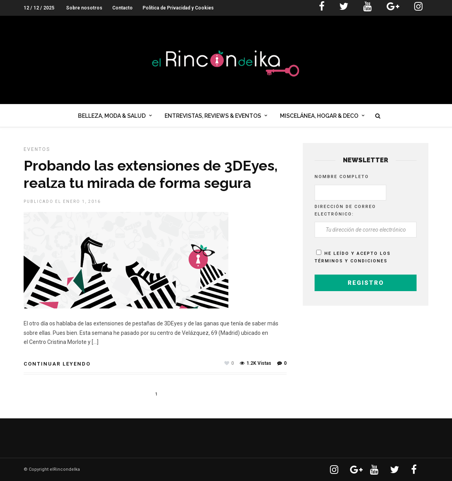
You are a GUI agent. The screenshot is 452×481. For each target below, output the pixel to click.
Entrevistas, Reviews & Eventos (213, 116)
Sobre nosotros (84, 8)
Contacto (122, 8)
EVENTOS (37, 149)
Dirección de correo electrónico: (345, 210)
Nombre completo (342, 176)
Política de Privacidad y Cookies (178, 8)
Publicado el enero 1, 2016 (62, 201)
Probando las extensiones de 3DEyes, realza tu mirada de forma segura (151, 174)
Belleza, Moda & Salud (112, 116)
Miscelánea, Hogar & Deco (319, 116)
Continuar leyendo (57, 364)
